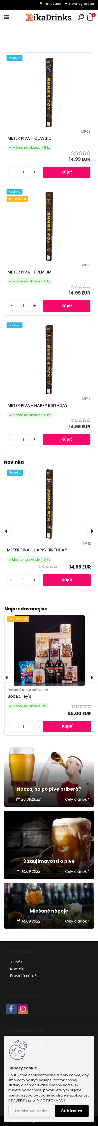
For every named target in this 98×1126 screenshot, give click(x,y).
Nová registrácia (81, 4)
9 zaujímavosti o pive (49, 861)
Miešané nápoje (49, 911)
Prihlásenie (52, 4)
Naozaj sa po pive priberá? (49, 789)
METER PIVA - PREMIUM (29, 272)
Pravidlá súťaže (24, 975)
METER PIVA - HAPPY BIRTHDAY (37, 405)
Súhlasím (71, 1111)
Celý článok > (77, 799)
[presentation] (7, 677)
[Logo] (48, 17)
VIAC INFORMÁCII (51, 1100)
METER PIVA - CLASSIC (29, 138)
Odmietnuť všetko (31, 1111)
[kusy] (23, 727)
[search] (81, 17)
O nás (16, 962)
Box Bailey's (19, 696)
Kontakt (17, 968)
